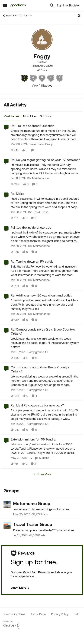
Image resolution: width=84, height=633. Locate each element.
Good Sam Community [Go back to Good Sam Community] (17, 15)
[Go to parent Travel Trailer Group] (40, 144)
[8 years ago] (19, 458)
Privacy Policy (59, 614)
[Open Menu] (78, 15)
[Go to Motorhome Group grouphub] (7, 504)
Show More (42, 474)
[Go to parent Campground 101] (37, 352)
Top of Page (38, 614)
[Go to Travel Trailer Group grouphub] (7, 525)
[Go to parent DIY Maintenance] (37, 178)
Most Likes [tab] (30, 116)
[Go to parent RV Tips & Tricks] (37, 212)
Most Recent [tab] (12, 116)
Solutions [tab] (45, 116)
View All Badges (42, 85)
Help (76, 614)
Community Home (14, 614)
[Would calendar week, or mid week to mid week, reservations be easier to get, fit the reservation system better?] (45, 342)
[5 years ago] (19, 144)
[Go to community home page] (18, 5)
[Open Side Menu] (5, 5)
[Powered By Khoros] (42, 625)
